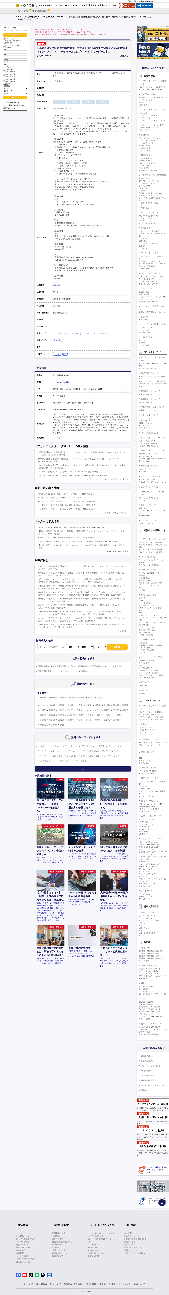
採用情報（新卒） (131, 1250)
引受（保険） (144, 238)
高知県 (70, 720)
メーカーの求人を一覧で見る (115, 552)
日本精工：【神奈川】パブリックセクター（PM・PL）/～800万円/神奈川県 (68, 472)
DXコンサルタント (146, 430)
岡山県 (99, 715)
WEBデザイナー (145, 827)
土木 (140, 205)
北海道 (43, 705)
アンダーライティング (111, 751)
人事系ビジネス (147, 639)
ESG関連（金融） (149, 94)
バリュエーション (115, 746)
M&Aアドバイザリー (146, 469)
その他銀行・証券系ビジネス (153, 306)
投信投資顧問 (147, 155)
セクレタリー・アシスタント (149, 615)
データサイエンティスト (148, 894)
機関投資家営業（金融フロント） (151, 302)
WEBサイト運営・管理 (147, 811)
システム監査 (144, 663)
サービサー (143, 340)
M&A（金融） (144, 113)
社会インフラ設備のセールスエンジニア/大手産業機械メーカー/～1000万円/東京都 (71, 527)
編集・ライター (144, 928)
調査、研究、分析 (148, 505)
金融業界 (56, 1236)
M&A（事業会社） (145, 632)
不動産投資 (94, 751)
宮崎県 (116, 720)
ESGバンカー (144, 105)
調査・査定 (143, 241)
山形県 (88, 705)
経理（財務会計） (145, 578)
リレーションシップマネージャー (151, 279)
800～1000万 (8, 69)
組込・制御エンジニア (147, 884)
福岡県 (99, 697)
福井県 (88, 710)
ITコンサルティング (149, 415)
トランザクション (45, 761)
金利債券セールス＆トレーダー (150, 261)
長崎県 (88, 720)
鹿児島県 (44, 725)
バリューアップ (69, 746)
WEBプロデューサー (146, 822)
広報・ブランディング (147, 933)
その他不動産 (144, 208)
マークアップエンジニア (148, 819)
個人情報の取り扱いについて (48, 1284)
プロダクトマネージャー (148, 630)
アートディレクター (146, 918)
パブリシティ (129, 1245)
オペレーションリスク (147, 223)
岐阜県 (98, 710)
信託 (140, 310)
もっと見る (122, 631)
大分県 (107, 720)
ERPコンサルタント (146, 421)
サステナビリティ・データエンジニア (153, 743)
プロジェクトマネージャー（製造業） (153, 1017)
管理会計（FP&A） (146, 580)
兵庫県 (125, 710)
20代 (5, 45)
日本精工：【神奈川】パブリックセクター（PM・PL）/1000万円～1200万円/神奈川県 (72, 475)
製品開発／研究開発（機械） (149, 953)
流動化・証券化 (144, 130)
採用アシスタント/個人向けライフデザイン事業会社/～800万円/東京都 (66, 494)
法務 (140, 665)
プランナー (143, 923)
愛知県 (81, 697)
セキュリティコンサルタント (149, 487)
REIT (54, 756)
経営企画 (142, 598)
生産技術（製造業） (146, 1004)
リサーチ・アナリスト (147, 266)
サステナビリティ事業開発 (149, 565)
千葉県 (72, 697)
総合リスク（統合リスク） (149, 216)
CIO (140, 758)
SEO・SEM (143, 832)
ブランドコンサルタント (148, 500)
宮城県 (70, 705)
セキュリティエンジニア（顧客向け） (153, 879)
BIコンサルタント (145, 426)
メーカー (57, 354)
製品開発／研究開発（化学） (149, 956)
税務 (140, 588)
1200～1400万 (9, 74)
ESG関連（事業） (149, 557)
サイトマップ (124, 1284)
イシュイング (144, 330)
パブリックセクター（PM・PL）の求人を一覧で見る (106, 479)
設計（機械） (144, 989)
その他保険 (143, 248)
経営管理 (145, 682)
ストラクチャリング (46, 751)
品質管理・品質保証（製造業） (150, 1009)
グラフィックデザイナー (148, 916)
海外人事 (142, 653)
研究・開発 (146, 948)
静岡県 (107, 710)
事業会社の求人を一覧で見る (115, 513)
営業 (140, 926)
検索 (117, 647)
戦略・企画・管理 (148, 595)
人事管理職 (143, 643)
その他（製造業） (145, 1019)
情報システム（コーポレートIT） (151, 804)
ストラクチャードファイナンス (150, 128)
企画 (140, 610)
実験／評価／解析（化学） (149, 974)
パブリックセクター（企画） (153, 539)
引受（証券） (144, 317)
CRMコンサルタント (146, 423)
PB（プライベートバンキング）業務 (152, 297)
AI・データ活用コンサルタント (150, 433)
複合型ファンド (144, 145)
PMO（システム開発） (147, 773)
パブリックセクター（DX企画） (151, 712)
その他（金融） (147, 337)
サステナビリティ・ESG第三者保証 (152, 381)
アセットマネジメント (147, 183)
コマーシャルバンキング (151, 273)
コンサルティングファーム (66, 671)
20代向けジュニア (60, 1253)
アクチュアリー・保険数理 (149, 231)
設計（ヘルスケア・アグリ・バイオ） (153, 994)
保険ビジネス (147, 228)
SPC (91, 756)
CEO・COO (143, 686)
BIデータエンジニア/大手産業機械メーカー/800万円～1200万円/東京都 (66, 538)
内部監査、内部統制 (146, 661)
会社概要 (128, 1233)
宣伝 (140, 930)
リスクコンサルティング (151, 476)
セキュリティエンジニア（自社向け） (153, 675)
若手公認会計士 (59, 1250)
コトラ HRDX (94, 1245)
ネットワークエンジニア (148, 874)
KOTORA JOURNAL (96, 1253)
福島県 (98, 705)
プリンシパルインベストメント (150, 138)
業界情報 (20, 1253)
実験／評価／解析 (148, 965)
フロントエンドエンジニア (149, 847)
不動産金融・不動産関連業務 (153, 175)
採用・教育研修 (144, 648)
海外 (62, 725)
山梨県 (43, 710)
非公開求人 (16, 41)
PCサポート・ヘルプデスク (149, 809)
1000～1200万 (9, 71)
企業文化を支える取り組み (135, 1239)
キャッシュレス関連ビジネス (153, 324)
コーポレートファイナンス (48, 746)
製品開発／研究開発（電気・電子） (152, 951)
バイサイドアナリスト (147, 163)
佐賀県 (79, 720)
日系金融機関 (43, 666)
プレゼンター (144, 166)
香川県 (52, 720)
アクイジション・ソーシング (149, 181)
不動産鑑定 (143, 188)
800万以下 (7, 67)
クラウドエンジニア (146, 862)
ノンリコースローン (64, 761)
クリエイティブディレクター (149, 921)
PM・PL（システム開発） (148, 771)
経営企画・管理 (147, 752)
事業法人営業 (144, 294)
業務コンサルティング (150, 399)
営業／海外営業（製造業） (149, 1034)
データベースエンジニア (148, 866)
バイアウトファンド (87, 746)
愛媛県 (61, 720)
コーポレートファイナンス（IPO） (152, 125)
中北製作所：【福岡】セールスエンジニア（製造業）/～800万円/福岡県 (66, 501)
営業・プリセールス (149, 778)
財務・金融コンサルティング (153, 450)
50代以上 (7, 47)
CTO (140, 756)
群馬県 (125, 705)
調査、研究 (143, 508)
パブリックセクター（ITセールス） (152, 719)
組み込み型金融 (144, 332)
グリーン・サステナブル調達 (149, 1012)
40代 (17, 45)
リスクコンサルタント (147, 480)
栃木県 (116, 705)
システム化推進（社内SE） (149, 806)
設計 (143, 983)
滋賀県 (52, 715)
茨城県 (107, 705)
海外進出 (145, 690)
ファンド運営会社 (114, 666)
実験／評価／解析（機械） (149, 971)
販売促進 (142, 935)
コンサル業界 (58, 1239)
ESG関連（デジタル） (150, 739)
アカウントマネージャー (148, 789)
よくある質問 (22, 1256)
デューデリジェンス (67, 756)
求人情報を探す (31, 17)
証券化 (102, 746)
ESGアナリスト (145, 102)
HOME (18, 17)
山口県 (118, 715)
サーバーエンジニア (146, 876)
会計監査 (142, 590)
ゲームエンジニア (145, 881)
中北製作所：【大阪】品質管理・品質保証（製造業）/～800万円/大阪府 (66, 505)
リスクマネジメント (149, 212)
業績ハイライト (130, 1242)
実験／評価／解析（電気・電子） (151, 969)
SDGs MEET (93, 1256)
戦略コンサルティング (150, 391)
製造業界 (56, 1247)
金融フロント (147, 288)
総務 (140, 613)
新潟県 (52, 710)
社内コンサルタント (146, 760)
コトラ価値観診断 (95, 1236)
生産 (143, 998)
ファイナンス (114, 756)
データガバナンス (145, 896)
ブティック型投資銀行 (79, 666)
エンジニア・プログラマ (151, 839)
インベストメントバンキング (153, 109)
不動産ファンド (144, 148)
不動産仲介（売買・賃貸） (149, 203)
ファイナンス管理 (148, 570)
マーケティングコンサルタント (150, 498)
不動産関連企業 (44, 671)
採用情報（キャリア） (133, 1247)
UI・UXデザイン (145, 834)
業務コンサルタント (146, 402)
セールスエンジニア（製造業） (150, 1027)
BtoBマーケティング (146, 605)
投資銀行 (82, 756)
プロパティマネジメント (148, 186)
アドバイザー (43, 756)
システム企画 (144, 763)
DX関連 (144, 724)
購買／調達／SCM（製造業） (150, 1007)
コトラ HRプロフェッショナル (101, 1233)
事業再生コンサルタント (148, 410)
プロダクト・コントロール (149, 585)
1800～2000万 (9, 81)
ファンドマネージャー (147, 158)
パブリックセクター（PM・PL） (53, 17)
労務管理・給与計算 (146, 650)
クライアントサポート (147, 627)
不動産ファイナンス (146, 178)
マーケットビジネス (149, 253)
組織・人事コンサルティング (153, 437)
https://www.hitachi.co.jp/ (62, 382)
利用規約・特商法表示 (73, 1284)
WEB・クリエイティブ (151, 816)
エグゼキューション (66, 751)
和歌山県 (71, 715)
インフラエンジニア (146, 871)
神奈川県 (56, 285)
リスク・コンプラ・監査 (151, 657)
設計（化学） (144, 991)
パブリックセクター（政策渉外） (151, 550)
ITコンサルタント (145, 418)
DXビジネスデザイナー (147, 730)
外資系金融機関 (59, 666)
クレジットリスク (145, 218)
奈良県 (61, 715)
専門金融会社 (98, 666)
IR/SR (141, 601)
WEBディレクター (146, 829)
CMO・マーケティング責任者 (150, 608)
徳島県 (43, 720)
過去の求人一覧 (23, 1262)
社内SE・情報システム (151, 801)
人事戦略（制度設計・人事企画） (151, 645)
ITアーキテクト (144, 428)
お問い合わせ (27, 1284)
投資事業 (145, 135)
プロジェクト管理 (148, 767)
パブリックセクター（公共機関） (151, 552)
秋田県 (79, 705)
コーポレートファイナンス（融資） (152, 276)
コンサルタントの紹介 (25, 1242)
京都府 (43, 715)
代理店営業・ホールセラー (149, 243)
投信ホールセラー (145, 161)
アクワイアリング (145, 327)
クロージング (81, 761)
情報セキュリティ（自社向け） (150, 670)
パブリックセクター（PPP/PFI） (151, 90)
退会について (139, 1284)
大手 (65, 354)
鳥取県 (81, 715)
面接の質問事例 (23, 1247)
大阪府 (90, 697)
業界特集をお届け (59, 1233)
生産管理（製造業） (146, 1002)
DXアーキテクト (145, 732)
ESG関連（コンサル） (150, 373)
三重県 (116, 710)
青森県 (52, 705)
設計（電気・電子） (146, 987)
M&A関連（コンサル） (150, 466)
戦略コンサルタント (146, 394)
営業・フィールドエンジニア (153, 1024)
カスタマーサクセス (146, 796)
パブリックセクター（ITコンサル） (152, 368)
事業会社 (57, 340)
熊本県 (98, 720)
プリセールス (144, 786)
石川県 (79, 710)
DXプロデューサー (146, 727)
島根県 (90, 715)
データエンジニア (145, 869)
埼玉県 (63, 697)
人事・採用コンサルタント (149, 443)
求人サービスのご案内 (25, 1239)
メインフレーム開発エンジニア (150, 845)
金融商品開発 (144, 268)
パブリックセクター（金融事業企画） (153, 87)
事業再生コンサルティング (152, 407)
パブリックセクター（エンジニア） (152, 717)
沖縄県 (54, 725)
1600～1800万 (9, 79)
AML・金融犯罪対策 (146, 678)
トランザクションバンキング (149, 281)
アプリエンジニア (145, 886)
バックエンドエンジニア (148, 849)
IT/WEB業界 (57, 1245)
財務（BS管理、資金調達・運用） (151, 583)
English (150, 1)
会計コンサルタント (146, 456)
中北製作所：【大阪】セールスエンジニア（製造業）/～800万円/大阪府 (66, 509)
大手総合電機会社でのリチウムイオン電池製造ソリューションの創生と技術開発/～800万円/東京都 (77, 541)
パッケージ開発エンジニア (149, 842)
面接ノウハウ (22, 1245)
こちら (13, 108)
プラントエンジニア (146, 1014)
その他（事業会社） (146, 635)
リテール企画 (144, 319)
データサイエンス (148, 891)
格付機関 (142, 343)
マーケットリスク (145, 221)
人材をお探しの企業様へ (137, 1)
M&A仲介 (142, 472)
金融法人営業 (144, 292)
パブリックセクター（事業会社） (96, 333)
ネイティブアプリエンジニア (149, 864)
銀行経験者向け (59, 1256)
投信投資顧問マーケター (148, 170)
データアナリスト (145, 899)
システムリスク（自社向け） (149, 673)
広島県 (109, 715)
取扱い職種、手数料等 (95, 1284)
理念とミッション (131, 1236)
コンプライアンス (145, 668)
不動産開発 (143, 191)
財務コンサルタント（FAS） (149, 454)
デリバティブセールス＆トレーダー (152, 264)
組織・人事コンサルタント (149, 441)
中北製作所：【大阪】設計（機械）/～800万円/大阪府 (59, 498)
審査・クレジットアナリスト (149, 284)
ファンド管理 (144, 168)
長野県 (61, 710)
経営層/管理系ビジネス (62, 1242)
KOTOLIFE (93, 1247)
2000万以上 (8, 84)
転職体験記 (21, 1250)
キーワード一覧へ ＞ (82, 769)
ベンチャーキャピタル (147, 150)
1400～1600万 (9, 76)
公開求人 (7, 41)
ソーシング (82, 751)
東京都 (43, 697)
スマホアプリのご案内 (25, 1259)
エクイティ (100, 756)
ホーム (19, 1233)
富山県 (70, 710)
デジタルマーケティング (148, 824)
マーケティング (144, 603)
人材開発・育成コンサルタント (150, 446)
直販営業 (142, 246)
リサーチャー (144, 516)
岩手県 (61, 705)
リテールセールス (145, 299)
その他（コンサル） (149, 520)
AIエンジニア (144, 735)
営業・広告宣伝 (147, 912)
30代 (11, 45)
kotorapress (93, 1250)
